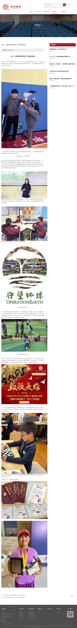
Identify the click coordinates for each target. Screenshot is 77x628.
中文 (69, 4)
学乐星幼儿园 (31, 615)
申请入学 (54, 7)
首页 (31, 11)
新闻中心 (55, 11)
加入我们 (32, 16)
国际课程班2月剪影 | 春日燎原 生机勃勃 (15, 597)
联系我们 (21, 615)
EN (73, 4)
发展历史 (21, 614)
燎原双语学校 (31, 614)
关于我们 (38, 11)
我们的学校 (47, 11)
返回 (72, 596)
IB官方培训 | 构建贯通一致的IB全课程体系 (16, 595)
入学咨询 (63, 11)
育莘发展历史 (47, 7)
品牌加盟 (60, 7)
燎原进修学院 (31, 617)
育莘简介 (21, 612)
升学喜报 (21, 617)
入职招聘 (58, 612)
